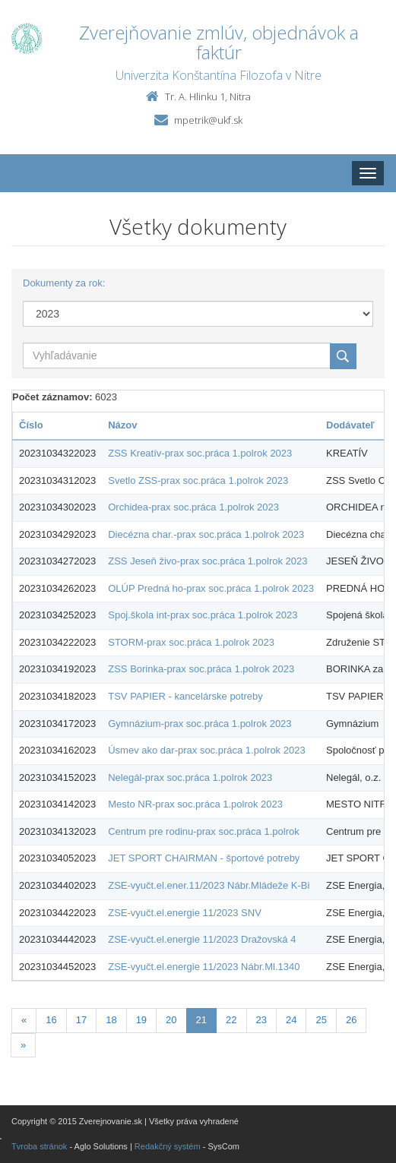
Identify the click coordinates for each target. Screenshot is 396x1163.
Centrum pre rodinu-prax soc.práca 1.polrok (203, 831)
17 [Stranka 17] (81, 1020)
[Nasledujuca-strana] (23, 1045)
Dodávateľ (350, 425)
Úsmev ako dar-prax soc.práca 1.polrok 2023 (206, 750)
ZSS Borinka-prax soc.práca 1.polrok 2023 (201, 669)
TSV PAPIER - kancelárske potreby (185, 696)
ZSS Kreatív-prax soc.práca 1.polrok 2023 (200, 453)
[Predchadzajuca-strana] (23, 1020)
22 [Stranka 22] (231, 1020)
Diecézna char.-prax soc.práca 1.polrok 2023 (206, 534)
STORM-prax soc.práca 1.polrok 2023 (191, 642)
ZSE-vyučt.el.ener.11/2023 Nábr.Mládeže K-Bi (208, 885)
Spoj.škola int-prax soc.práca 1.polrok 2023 (202, 615)
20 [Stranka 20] (171, 1020)
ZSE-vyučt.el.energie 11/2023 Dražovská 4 (202, 939)
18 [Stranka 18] (111, 1020)
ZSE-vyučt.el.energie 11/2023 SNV (184, 912)
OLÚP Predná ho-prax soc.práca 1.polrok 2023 (211, 588)
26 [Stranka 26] (351, 1020)
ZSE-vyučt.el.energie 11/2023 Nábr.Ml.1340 (203, 966)
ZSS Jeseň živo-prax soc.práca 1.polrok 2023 (207, 561)
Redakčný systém (168, 1146)
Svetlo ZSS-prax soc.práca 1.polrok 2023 (198, 480)
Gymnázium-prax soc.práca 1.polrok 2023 (199, 723)
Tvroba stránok (39, 1146)
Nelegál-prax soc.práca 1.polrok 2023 (190, 777)
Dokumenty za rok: (64, 283)
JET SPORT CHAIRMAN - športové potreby (203, 858)
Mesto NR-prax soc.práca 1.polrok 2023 (195, 804)
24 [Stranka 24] (291, 1020)
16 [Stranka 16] (51, 1020)
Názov (122, 425)
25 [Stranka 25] (320, 1020)
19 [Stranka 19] (141, 1020)
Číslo (31, 425)
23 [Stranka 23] (261, 1020)
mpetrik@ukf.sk (208, 120)
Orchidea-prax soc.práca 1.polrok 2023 (193, 507)
